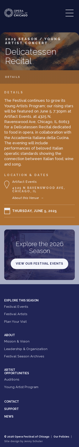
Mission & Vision (16, 341)
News (8, 416)
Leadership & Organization (25, 349)
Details (12, 77)
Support (11, 409)
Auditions (11, 379)
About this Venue (28, 197)
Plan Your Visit (15, 322)
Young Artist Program (21, 387)
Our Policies (61, 436)
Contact (11, 401)
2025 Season (22, 39)
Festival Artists (15, 314)
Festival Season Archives (24, 356)
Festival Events (16, 307)
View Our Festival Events (39, 263)
